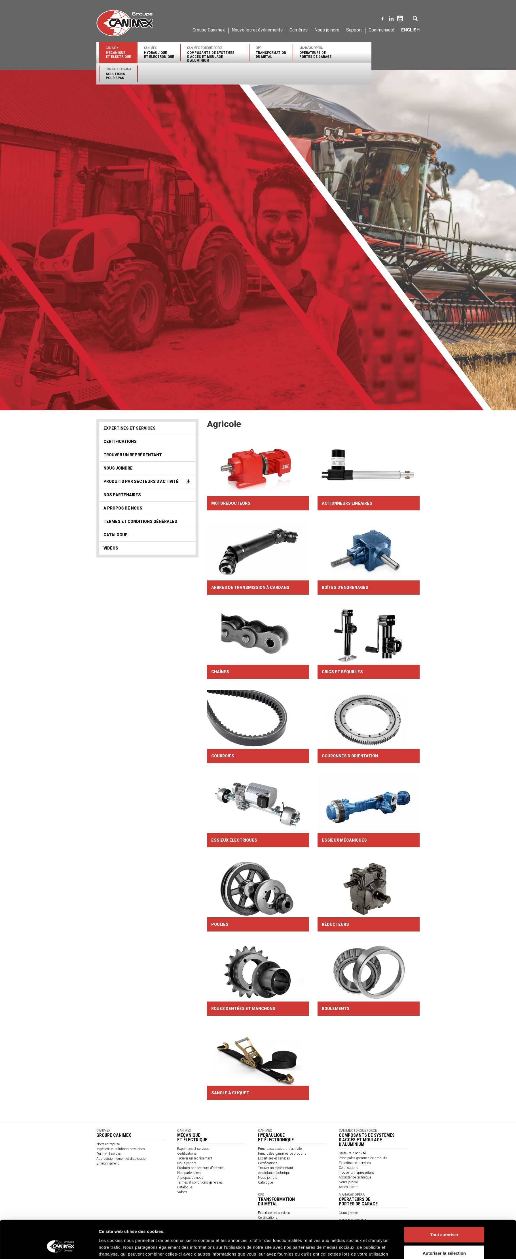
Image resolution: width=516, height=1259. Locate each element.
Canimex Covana (118, 73)
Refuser (444, 1240)
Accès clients (349, 1187)
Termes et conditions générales (140, 521)
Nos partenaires (122, 495)
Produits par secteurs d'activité (141, 481)
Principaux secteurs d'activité (280, 1149)
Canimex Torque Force (215, 54)
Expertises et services (129, 428)
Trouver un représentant (132, 455)
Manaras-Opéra (315, 52)
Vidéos (110, 548)
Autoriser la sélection (444, 1222)
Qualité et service (108, 1154)
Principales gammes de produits (282, 1154)
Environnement (107, 1163)
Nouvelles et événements (257, 30)
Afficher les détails (337, 1247)
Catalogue (115, 535)
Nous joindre (326, 30)
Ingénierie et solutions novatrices (120, 1149)
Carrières (298, 30)
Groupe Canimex (209, 30)
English (410, 30)
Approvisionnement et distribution (121, 1159)
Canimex (118, 52)
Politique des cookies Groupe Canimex (271, 1229)
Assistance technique (274, 1173)
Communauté (381, 30)
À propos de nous (122, 508)
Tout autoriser (444, 1203)
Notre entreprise (108, 1144)
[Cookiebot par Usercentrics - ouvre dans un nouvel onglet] (61, 1248)
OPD (271, 52)
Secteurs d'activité (352, 1153)
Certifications (120, 441)
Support (354, 30)
